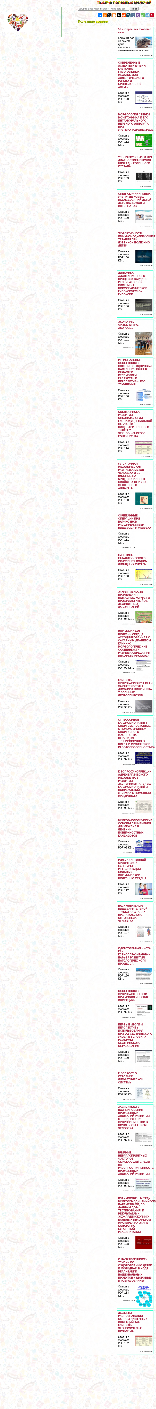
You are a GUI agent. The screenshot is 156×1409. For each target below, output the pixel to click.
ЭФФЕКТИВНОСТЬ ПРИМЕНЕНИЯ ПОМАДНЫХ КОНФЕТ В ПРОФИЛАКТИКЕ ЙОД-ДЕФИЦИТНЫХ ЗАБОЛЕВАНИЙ (134, 599)
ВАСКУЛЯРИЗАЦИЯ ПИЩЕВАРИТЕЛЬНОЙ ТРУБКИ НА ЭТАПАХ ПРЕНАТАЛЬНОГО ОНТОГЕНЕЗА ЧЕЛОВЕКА (133, 913)
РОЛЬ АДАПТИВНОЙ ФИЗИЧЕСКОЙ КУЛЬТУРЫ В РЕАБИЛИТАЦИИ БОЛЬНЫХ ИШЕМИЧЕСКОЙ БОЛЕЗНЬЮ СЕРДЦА (132, 869)
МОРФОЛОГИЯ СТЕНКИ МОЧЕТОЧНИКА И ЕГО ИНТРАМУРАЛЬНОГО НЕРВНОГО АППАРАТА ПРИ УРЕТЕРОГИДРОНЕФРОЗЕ (136, 122)
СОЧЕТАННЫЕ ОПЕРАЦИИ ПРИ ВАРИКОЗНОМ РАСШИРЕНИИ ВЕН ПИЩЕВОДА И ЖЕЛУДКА (134, 521)
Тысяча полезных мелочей (126, 2)
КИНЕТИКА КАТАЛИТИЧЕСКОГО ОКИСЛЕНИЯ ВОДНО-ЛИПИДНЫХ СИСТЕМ (132, 560)
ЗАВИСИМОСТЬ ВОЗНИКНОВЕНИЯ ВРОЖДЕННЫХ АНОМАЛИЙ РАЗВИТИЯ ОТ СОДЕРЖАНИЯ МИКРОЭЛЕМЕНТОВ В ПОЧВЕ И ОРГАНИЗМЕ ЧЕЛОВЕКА (134, 1117)
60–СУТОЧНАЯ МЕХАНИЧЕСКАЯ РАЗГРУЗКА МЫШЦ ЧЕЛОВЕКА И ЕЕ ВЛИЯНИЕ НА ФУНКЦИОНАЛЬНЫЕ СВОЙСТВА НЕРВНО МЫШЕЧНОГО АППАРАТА (132, 476)
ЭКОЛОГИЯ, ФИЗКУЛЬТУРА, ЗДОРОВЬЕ (128, 324)
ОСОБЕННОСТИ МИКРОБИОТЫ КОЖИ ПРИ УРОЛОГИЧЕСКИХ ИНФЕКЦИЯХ (133, 996)
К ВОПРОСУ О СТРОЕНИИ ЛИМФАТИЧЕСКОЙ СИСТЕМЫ (130, 1078)
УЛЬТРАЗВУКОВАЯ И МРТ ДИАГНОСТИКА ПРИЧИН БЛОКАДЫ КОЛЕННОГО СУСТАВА (135, 162)
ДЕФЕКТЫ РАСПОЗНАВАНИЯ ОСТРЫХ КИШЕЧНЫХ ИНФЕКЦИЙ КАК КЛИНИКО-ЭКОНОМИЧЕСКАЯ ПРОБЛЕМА (132, 1322)
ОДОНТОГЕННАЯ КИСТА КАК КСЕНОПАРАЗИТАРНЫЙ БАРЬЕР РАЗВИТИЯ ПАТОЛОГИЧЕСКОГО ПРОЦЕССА (134, 956)
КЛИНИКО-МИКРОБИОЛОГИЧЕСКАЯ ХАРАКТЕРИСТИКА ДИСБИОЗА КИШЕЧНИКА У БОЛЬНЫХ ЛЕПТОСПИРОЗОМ (135, 688)
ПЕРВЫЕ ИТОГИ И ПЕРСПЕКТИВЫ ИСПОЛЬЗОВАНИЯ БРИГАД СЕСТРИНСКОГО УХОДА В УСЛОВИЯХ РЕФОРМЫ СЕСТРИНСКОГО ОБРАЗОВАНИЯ (135, 1035)
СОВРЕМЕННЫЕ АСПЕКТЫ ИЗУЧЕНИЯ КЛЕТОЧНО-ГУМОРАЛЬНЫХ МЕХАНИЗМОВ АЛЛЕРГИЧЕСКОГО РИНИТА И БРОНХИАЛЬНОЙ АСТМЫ (132, 75)
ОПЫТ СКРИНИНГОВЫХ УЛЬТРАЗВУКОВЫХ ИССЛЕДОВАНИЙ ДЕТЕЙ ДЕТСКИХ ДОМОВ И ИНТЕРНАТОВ (134, 199)
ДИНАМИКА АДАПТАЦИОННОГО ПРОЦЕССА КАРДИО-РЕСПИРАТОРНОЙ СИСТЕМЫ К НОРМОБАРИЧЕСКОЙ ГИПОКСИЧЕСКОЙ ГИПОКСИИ (132, 283)
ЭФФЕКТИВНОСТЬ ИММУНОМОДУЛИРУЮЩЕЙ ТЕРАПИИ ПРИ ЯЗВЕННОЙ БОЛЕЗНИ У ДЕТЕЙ (136, 239)
